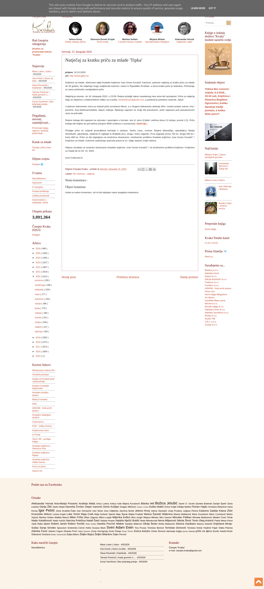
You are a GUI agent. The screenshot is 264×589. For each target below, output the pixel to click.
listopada (39, 289)
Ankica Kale (116, 503)
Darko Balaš (59, 507)
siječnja (39, 331)
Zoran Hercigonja (100, 531)
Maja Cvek (88, 514)
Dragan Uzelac (143, 507)
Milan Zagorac (91, 517)
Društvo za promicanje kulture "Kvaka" (42, 51)
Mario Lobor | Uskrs (41, 71)
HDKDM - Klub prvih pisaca (218, 288)
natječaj (90, 173)
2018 (38, 342)
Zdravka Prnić (70, 531)
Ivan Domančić (84, 511)
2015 (38, 356)
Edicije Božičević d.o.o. (216, 279)
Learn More (198, 8)
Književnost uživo (40, 430)
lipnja (38, 308)
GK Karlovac (79, 173)
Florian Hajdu (200, 506)
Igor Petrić (47, 510)
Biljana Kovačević (132, 503)
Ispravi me (37, 471)
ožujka (38, 322)
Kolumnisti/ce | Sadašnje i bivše (40, 201)
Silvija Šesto (150, 523)
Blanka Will (148, 503)
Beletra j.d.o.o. (212, 270)
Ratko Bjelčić (44, 524)
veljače (38, 327)
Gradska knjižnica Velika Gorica (41, 460)
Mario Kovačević (200, 514)
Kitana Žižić (226, 510)
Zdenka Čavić (39, 531)
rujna (37, 294)
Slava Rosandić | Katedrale (40, 86)
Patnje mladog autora (75, 42)
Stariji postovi (189, 277)
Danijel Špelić (220, 503)
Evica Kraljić (171, 507)
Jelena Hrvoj (143, 510)
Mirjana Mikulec (151, 517)
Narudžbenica (39, 178)
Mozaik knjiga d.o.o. (214, 306)
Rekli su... (209, 256)
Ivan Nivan (98, 511)
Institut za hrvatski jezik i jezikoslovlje (43, 380)
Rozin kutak (102, 42)
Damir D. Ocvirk (187, 503)
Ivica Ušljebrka (111, 511)
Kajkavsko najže (184, 42)
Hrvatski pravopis (40, 374)
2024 (38, 257)
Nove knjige (210, 229)
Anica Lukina (103, 503)
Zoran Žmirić (128, 531)
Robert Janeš (59, 523)
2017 (38, 346)
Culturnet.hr (38, 422)
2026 (38, 248)
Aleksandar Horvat (42, 503)
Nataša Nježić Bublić (128, 520)
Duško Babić (157, 506)
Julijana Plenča (191, 511)
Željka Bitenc (73, 534)
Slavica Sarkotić (205, 524)
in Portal (36, 434)
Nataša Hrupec (108, 520)
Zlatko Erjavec (84, 531)
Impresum (37, 182)
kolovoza (39, 299)
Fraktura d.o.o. (212, 282)
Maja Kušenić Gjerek (105, 514)
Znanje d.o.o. (211, 324)
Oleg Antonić (206, 520)
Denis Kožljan (111, 506)
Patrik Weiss (220, 520)
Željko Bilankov (104, 534)
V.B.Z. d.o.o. (211, 321)
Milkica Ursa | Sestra (215, 180)
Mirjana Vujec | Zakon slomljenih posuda (215, 155)
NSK (34, 404)
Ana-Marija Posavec (66, 503)
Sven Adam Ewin (121, 527)
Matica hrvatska (39, 399)
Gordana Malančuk (217, 507)
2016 (38, 351)
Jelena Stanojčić (159, 511)
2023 (38, 262)
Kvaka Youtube (211, 243)
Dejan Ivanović (94, 506)
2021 (38, 271)
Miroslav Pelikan (182, 517)
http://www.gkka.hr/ (79, 76)
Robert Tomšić (77, 523)
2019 (38, 337)
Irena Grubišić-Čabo (66, 511)
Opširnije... (142, 123)
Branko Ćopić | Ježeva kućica (225, 206)
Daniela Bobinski (204, 503)
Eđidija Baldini (184, 507)
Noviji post (69, 277)
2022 (38, 267)
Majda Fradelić (136, 514)
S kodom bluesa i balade (130, 42)
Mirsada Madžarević (202, 517)
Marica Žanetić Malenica (159, 514)
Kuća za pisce (39, 466)
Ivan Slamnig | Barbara (225, 187)
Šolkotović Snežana (41, 534)
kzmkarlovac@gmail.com (131, 99)
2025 (38, 253)
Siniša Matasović (167, 524)
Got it (212, 8)
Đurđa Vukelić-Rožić (223, 531)
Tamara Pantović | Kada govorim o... (41, 93)
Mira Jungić (137, 517)
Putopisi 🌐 (37, 164)
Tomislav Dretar (195, 528)
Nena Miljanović (167, 520)
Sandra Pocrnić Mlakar (111, 523)
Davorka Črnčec (75, 506)
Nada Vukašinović (42, 520)
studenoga (40, 285)
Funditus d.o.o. (212, 285)
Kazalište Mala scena (215, 300)
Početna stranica (128, 277)
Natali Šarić (93, 520)
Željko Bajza (87, 534)
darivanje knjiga (174, 531)
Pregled (36, 235)
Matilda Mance (62, 517)
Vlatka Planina (225, 528)
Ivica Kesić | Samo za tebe (113, 549)
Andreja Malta (87, 503)
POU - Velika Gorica (42, 426)
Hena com (210, 291)
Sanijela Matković (134, 524)
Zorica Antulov (142, 531)
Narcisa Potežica (76, 520)
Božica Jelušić (167, 503)
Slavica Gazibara (186, 523)
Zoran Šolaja (115, 531)
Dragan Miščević (128, 507)
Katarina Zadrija (209, 510)
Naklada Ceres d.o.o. (215, 309)
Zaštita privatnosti (40, 195)
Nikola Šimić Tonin (188, 520)
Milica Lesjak (105, 517)
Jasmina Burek (127, 511)
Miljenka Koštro (121, 517)
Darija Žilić (46, 506)
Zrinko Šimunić (159, 531)
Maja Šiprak (122, 514)
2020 (38, 276)
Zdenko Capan (55, 531)
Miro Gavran (165, 517)
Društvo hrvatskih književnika (40, 387)
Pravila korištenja (40, 191)
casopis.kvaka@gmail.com (189, 550)
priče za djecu (204, 531)
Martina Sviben (47, 517)
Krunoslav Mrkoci (42, 514)
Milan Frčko (77, 517)
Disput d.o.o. (211, 276)
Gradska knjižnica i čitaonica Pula (41, 447)
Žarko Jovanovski (59, 534)
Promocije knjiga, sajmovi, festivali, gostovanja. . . (40, 130)
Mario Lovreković (218, 514)
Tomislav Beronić (156, 528)
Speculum (62, 528)
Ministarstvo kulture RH (43, 370)
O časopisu (37, 187)
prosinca (39, 280)
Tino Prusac (141, 528)
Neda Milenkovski (149, 520)
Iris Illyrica (209, 297)
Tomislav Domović (176, 527)
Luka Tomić (74, 514)
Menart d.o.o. (211, 303)
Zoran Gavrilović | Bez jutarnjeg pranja (43, 102)
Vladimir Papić (210, 528)
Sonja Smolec (48, 527)
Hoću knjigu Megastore (216, 294)
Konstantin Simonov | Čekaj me (224, 166)
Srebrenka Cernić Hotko (80, 528)
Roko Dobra (91, 524)
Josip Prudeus (175, 511)
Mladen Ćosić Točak (223, 517)
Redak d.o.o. (211, 315)
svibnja (38, 313)
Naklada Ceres (212, 273)
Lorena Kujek (60, 514)
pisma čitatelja (189, 531)
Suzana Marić (99, 528)
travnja (38, 317)
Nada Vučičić (59, 520)
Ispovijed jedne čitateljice (157, 42)
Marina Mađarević (183, 514)
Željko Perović (119, 534)
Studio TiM (210, 318)
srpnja (38, 303)
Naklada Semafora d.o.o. (217, 312)
